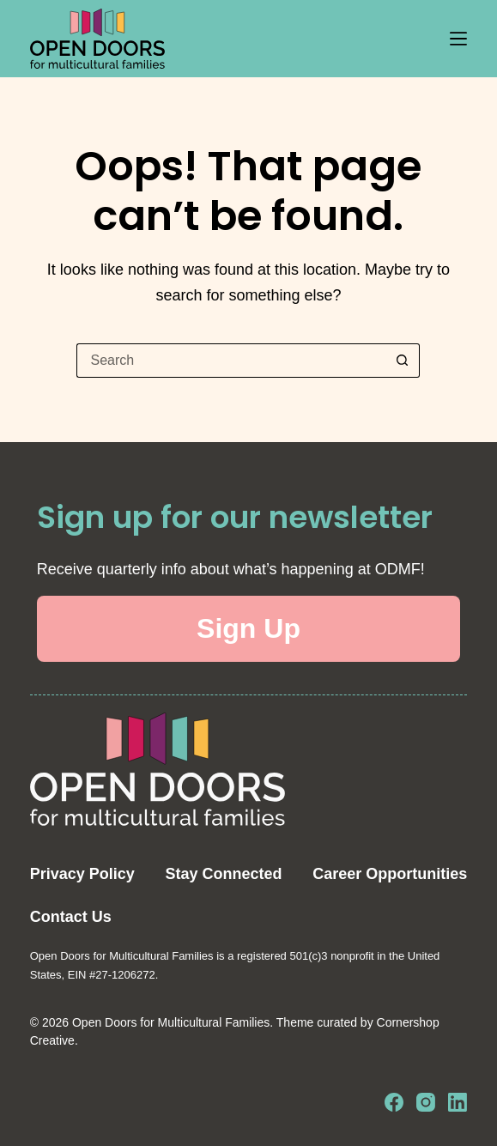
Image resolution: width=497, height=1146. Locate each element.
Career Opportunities (389, 873)
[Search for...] (230, 360)
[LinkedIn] (457, 1102)
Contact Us (71, 916)
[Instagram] (425, 1102)
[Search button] (402, 360)
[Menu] (458, 38)
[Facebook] (394, 1102)
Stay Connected (224, 873)
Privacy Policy (82, 873)
